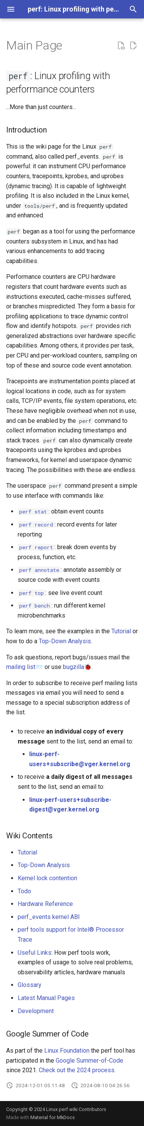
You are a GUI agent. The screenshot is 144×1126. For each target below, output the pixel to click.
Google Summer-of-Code (89, 1060)
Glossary (29, 985)
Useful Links (34, 952)
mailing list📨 (24, 667)
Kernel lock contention (47, 878)
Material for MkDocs (52, 1117)
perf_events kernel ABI (49, 917)
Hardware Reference (45, 903)
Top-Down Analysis (65, 641)
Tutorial (121, 631)
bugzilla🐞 (77, 667)
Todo (24, 891)
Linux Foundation (66, 1050)
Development (36, 1011)
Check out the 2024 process (76, 1070)
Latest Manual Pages (46, 998)
